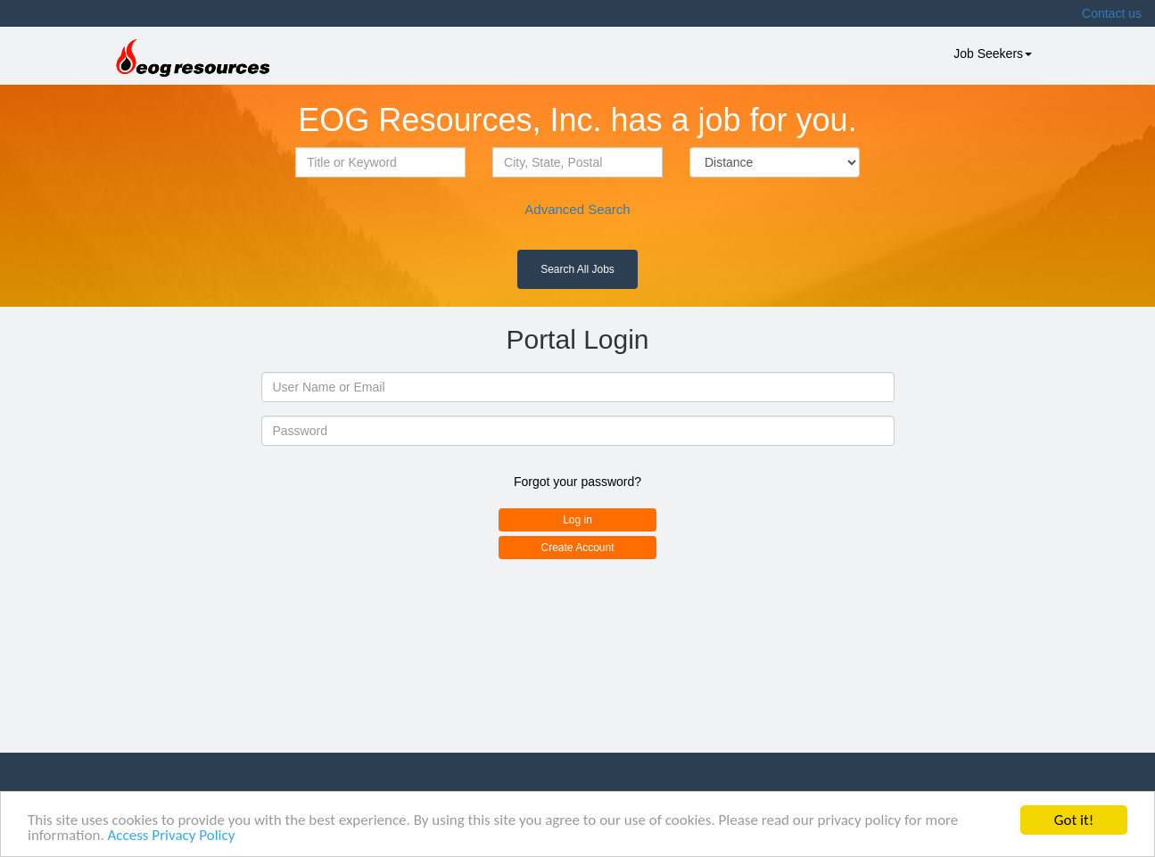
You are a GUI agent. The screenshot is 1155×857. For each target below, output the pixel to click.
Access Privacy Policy (171, 836)
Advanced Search (577, 209)
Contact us (1112, 13)
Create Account (577, 547)
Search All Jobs (577, 269)
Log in (577, 520)
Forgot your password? (577, 481)
